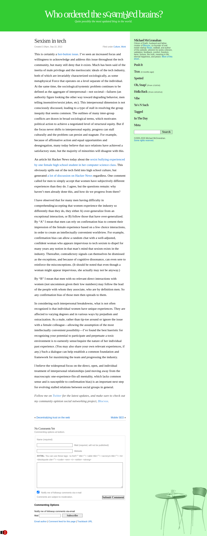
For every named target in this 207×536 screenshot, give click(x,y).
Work (123, 47)
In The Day (141, 118)
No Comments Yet (44, 428)
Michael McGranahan (147, 40)
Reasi (149, 48)
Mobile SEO (117, 417)
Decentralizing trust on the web (53, 417)
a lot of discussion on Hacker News (70, 175)
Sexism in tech (50, 41)
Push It (138, 65)
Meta (137, 125)
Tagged (138, 111)
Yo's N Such (141, 105)
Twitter (57, 395)
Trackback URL (84, 521)
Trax (137, 71)
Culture (116, 47)
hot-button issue (68, 54)
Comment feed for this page (61, 521)
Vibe (136, 98)
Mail (47, 515)
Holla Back (140, 91)
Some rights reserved (143, 140)
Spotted (138, 78)
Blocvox (103, 401)
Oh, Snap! (140, 85)
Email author (40, 521)
